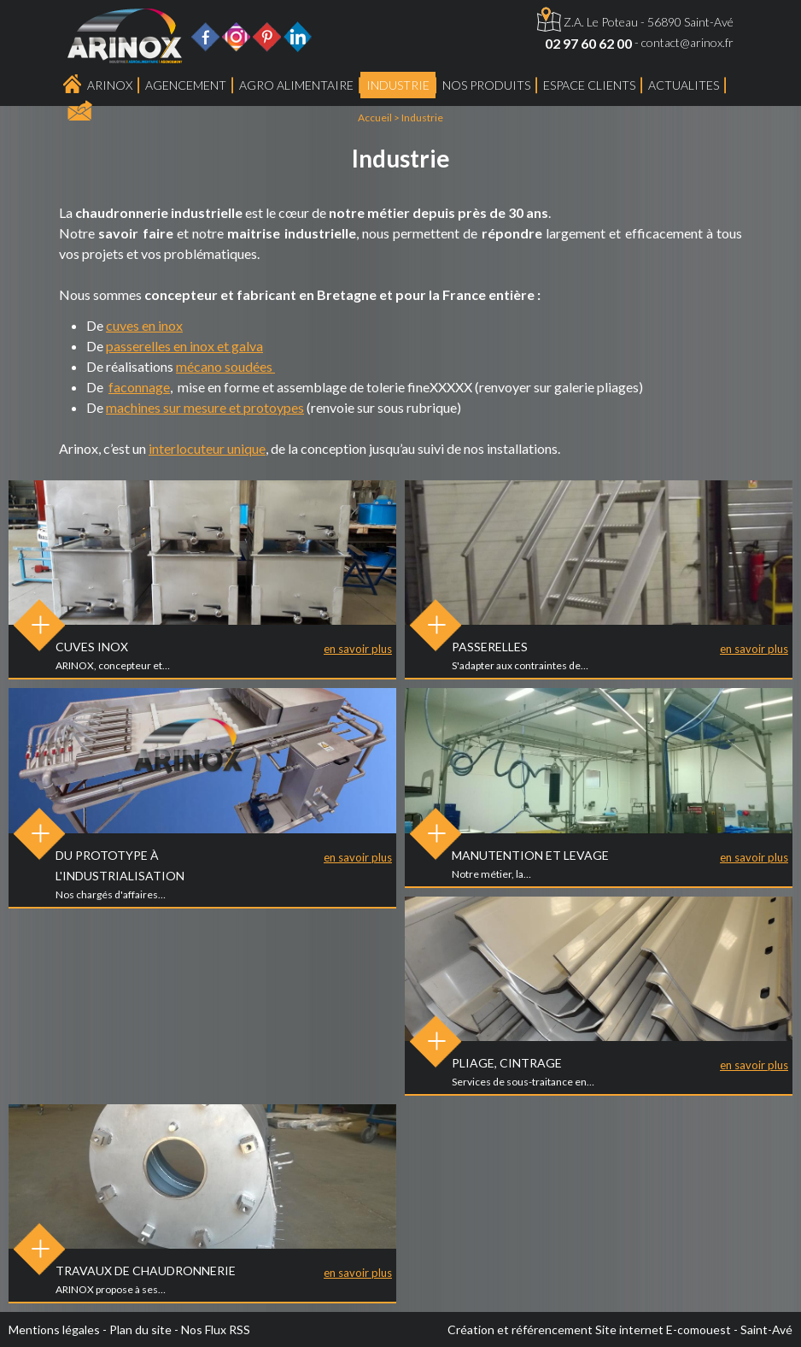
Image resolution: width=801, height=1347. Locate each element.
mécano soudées (225, 366)
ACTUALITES (683, 85)
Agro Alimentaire (296, 85)
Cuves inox (92, 646)
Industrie (398, 85)
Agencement (185, 85)
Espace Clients (589, 85)
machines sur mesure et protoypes (205, 407)
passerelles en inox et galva (184, 346)
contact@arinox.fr (687, 42)
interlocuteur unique (207, 448)
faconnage (139, 387)
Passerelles (490, 646)
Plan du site (140, 1329)
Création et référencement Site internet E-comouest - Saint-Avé (619, 1329)
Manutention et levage (530, 855)
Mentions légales (54, 1329)
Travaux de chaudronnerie (146, 1270)
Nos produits (486, 85)
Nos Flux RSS (215, 1329)
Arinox (109, 85)
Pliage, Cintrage (507, 1063)
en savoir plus (358, 649)
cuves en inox (144, 325)
